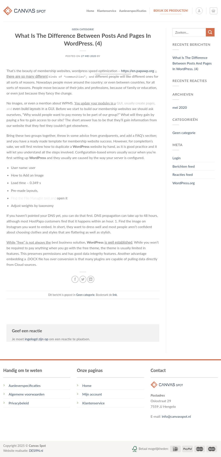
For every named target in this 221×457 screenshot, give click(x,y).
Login (176, 158)
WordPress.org (183, 183)
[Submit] (210, 32)
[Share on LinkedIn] (90, 279)
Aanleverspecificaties (132, 11)
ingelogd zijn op (36, 339)
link (115, 294)
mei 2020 (179, 107)
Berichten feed (183, 166)
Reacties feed (182, 174)
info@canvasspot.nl (176, 416)
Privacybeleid (19, 403)
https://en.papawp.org (137, 71)
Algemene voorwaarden (26, 394)
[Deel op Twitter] (83, 279)
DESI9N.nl (36, 450)
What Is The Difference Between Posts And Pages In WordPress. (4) (192, 63)
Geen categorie (83, 29)
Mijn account (92, 394)
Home (90, 11)
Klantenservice (106, 11)
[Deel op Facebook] (75, 279)
